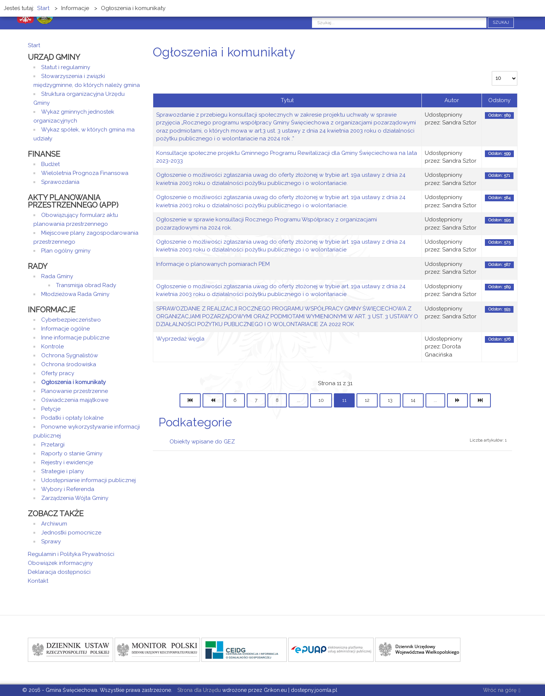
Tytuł (287, 100)
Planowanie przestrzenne (74, 391)
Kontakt (38, 581)
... (298, 400)
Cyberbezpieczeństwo (71, 319)
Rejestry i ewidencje (67, 462)
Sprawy (51, 541)
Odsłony (499, 100)
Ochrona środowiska (68, 364)
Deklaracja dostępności (59, 572)
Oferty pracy (57, 373)
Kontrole (52, 346)
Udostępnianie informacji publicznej (88, 480)
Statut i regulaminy (65, 67)
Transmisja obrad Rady (86, 285)
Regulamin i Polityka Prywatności (71, 554)
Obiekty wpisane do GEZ (202, 441)
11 (344, 400)
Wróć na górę (501, 690)
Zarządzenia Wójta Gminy (74, 498)
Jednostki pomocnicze (71, 532)
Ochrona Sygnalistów (69, 355)
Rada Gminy (57, 276)
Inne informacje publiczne (75, 337)
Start (34, 45)
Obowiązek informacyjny (60, 563)
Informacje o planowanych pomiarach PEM (213, 264)
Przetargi (53, 444)
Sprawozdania (60, 182)
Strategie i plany (62, 471)
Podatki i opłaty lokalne (72, 417)
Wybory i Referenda (67, 489)
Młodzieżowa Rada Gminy (75, 294)
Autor (451, 100)
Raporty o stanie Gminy (71, 453)
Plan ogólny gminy (66, 250)
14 (413, 400)
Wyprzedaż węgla (180, 338)
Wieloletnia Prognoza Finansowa (84, 173)
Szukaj (501, 22)
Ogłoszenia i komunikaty (73, 382)
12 (367, 400)
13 (390, 400)
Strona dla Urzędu (198, 690)
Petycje (50, 409)
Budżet (50, 164)
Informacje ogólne (65, 328)
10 (321, 400)
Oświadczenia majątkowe (74, 400)
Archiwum (54, 523)
